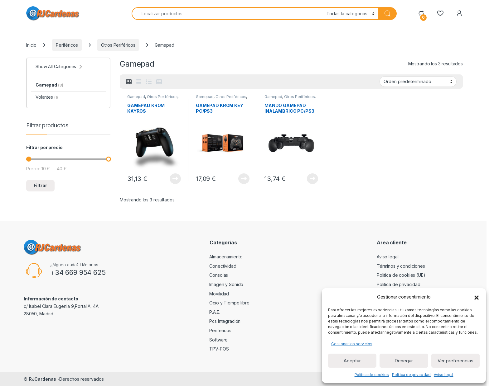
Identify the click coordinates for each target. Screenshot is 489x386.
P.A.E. (210, 312)
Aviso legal (443, 374)
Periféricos (67, 45)
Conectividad (218, 266)
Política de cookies (372, 374)
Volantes (47, 97)
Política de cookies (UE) (401, 275)
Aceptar (352, 361)
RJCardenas (42, 379)
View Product (175, 178)
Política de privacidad (411, 374)
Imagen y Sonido (221, 284)
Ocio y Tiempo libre (224, 302)
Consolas (214, 275)
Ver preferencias (455, 361)
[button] (476, 297)
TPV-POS (214, 348)
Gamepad (136, 96)
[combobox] (227, 13)
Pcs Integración (220, 321)
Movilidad (214, 293)
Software (214, 339)
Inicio (31, 45)
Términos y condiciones (401, 266)
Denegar (404, 361)
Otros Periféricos (118, 45)
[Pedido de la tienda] (418, 81)
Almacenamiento (221, 256)
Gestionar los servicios (351, 343)
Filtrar (40, 185)
